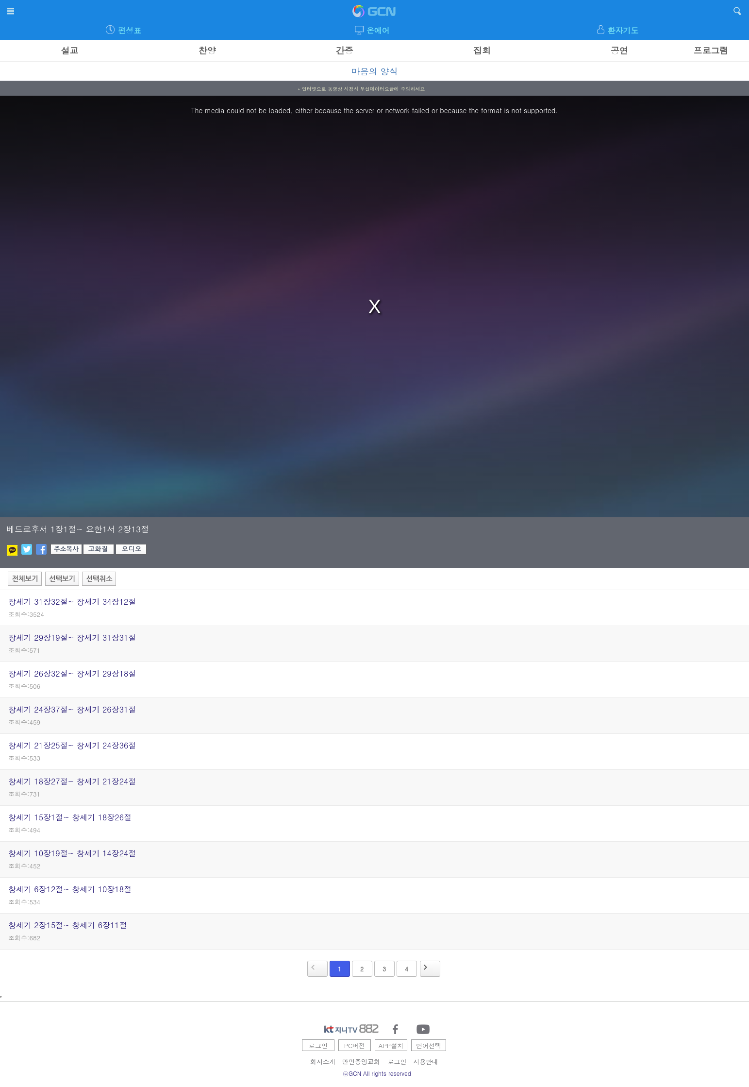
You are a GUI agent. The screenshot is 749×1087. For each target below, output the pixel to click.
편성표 (129, 30)
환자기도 (622, 30)
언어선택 (428, 1045)
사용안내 (425, 1061)
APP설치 (391, 1045)
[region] (374, 306)
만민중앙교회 (361, 1061)
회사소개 (322, 1061)
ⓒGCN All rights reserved (377, 1073)
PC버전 (355, 1045)
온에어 (378, 30)
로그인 (318, 1045)
